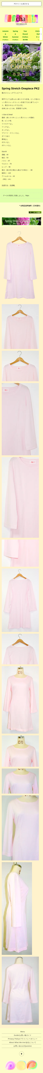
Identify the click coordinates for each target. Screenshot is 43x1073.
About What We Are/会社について (22, 1042)
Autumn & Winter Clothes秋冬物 (5, 37)
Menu (22, 1032)
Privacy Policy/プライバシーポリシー (22, 1039)
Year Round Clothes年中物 (25, 35)
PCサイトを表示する (21, 4)
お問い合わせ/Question (23, 1046)
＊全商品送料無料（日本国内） (30, 206)
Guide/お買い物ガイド (22, 1035)
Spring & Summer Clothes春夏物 (15, 37)
